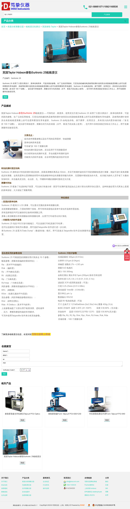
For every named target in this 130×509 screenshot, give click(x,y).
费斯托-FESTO (90, 495)
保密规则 (4, 488)
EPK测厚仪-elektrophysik (93, 492)
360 (106, 488)
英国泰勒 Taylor (49, 26)
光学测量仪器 (26, 488)
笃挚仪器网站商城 (91, 481)
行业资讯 (46, 485)
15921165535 (71, 485)
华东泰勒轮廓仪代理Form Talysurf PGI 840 (107, 414)
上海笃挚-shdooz (90, 488)
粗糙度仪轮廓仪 (33, 26)
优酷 (106, 492)
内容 (62, 364)
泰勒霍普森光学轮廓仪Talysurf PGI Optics (22, 414)
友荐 (106, 495)
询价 (5, 97)
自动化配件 (26, 492)
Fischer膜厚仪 (89, 485)
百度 (106, 485)
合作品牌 (4, 495)
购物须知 (4, 492)
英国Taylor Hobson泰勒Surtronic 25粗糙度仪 (22, 456)
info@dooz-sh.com (72, 481)
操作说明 (46, 488)
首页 (3, 26)
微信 (106, 481)
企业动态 (46, 481)
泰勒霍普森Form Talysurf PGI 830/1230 (64, 414)
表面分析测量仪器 (15, 26)
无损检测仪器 (26, 485)
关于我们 (4, 481)
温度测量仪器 (26, 495)
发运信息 (4, 485)
